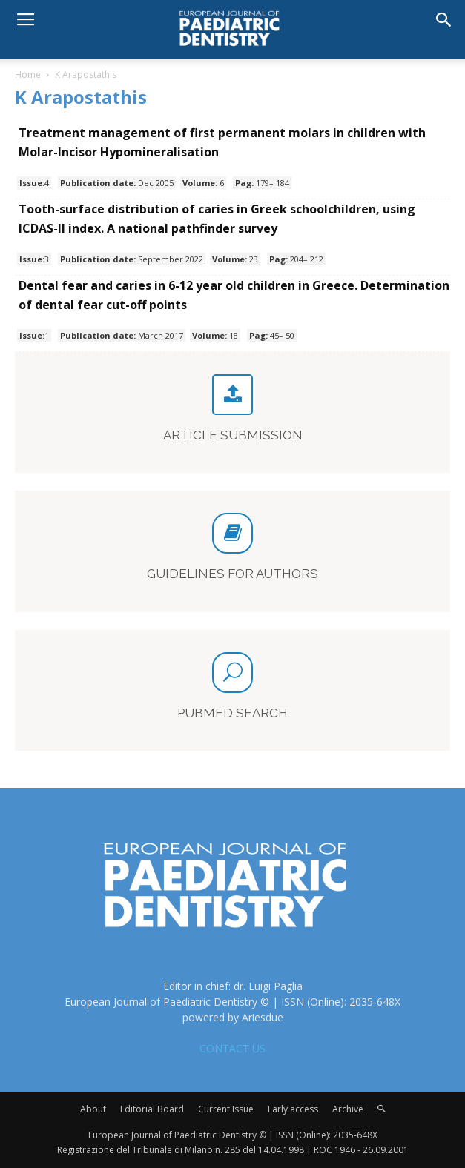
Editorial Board (152, 1109)
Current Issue (226, 1109)
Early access (293, 1109)
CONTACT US (232, 1048)
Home (28, 74)
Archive (347, 1109)
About (93, 1109)
